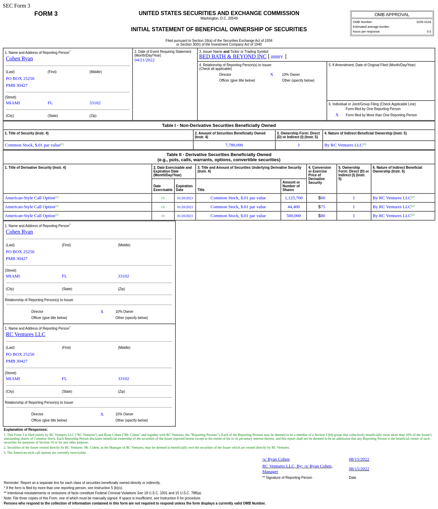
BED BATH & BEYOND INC (232, 56)
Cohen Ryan (19, 58)
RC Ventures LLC (25, 334)
